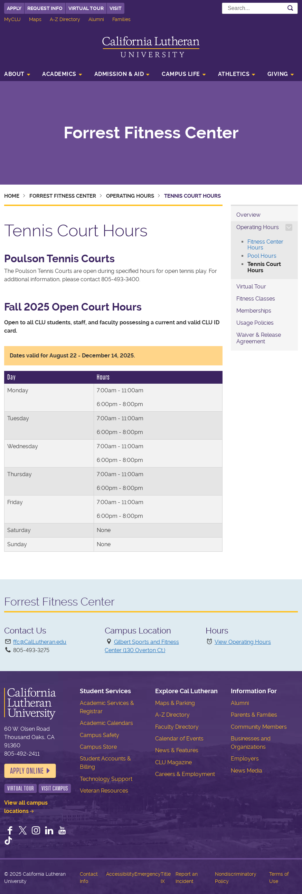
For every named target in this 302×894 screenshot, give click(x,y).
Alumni (96, 19)
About (14, 74)
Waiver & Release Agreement (258, 338)
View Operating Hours (243, 642)
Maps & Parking (175, 703)
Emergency (147, 874)
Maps (35, 19)
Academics (59, 74)
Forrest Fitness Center (151, 133)
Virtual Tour (86, 8)
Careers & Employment (185, 774)
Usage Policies (255, 323)
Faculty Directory (177, 727)
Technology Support (106, 779)
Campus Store (98, 747)
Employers (245, 758)
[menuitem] (19, 75)
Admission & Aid (119, 74)
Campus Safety (99, 735)
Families (121, 19)
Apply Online (27, 770)
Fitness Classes (255, 298)
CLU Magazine (173, 762)
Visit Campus (54, 788)
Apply (14, 8)
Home (11, 196)
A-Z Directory (65, 19)
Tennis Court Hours (264, 267)
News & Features (176, 750)
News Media (246, 770)
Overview (248, 215)
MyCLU (12, 19)
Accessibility (120, 874)
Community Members (259, 727)
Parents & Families (254, 714)
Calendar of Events (179, 738)
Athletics (234, 74)
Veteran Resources (104, 790)
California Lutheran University (151, 47)
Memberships (253, 310)
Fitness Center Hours (265, 244)
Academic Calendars (106, 723)
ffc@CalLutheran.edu (39, 642)
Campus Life (181, 74)
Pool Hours (261, 256)
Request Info (45, 8)
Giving (277, 74)
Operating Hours (130, 196)
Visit (116, 8)
